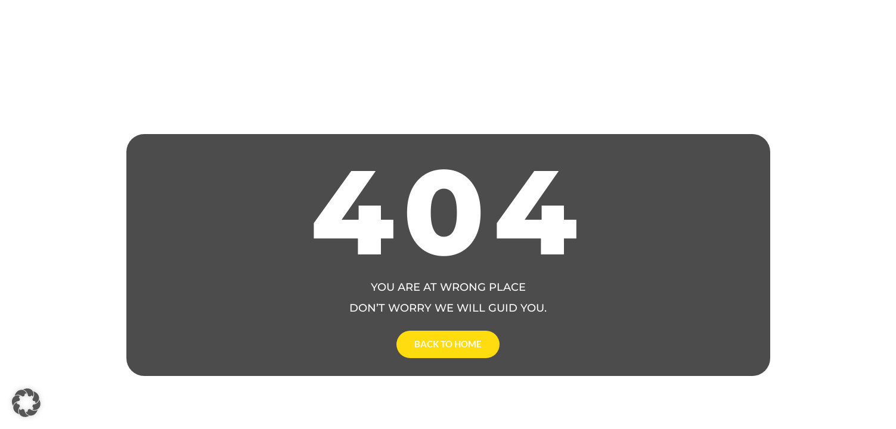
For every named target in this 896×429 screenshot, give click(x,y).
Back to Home (448, 343)
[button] (26, 403)
